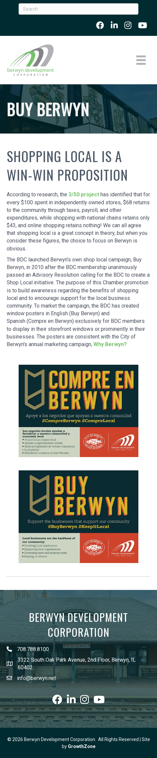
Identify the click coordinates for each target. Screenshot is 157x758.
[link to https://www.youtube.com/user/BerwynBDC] (142, 25)
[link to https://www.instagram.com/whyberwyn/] (127, 25)
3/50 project (84, 194)
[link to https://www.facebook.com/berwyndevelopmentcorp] (100, 25)
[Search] (78, 9)
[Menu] (141, 60)
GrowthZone (81, 746)
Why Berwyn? (110, 344)
